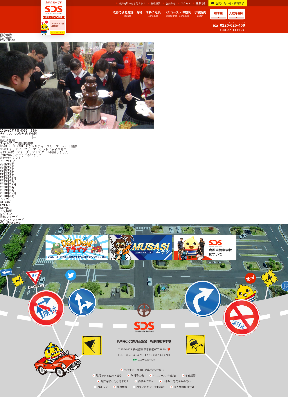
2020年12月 (8, 184)
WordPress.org (10, 222)
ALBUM (5, 202)
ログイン (6, 213)
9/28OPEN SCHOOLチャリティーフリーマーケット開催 (38, 146)
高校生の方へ (146, 381)
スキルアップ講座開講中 (16, 143)
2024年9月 (7, 172)
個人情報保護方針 (184, 386)
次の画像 (6, 37)
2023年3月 (7, 181)
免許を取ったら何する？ (132, 3)
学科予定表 (137, 375)
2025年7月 (7, 166)
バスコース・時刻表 (164, 375)
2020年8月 (7, 187)
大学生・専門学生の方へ (177, 381)
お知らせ (170, 3)
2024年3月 (7, 175)
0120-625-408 (232, 25)
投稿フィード (9, 216)
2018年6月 (7, 196)
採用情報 (201, 3)
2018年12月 (8, 193)
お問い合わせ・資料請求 (230, 3)
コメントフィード (12, 219)
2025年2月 (7, 169)
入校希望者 (236, 13)
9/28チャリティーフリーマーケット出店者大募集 (33, 149)
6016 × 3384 (29, 130)
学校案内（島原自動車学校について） (146, 369)
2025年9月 (7, 163)
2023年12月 (8, 178)
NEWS (4, 207)
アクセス (185, 3)
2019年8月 (7, 190)
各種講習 (155, 3)
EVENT (5, 204)
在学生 (218, 13)
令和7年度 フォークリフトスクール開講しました (34, 152)
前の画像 (6, 34)
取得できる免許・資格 (109, 375)
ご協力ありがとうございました (21, 155)
